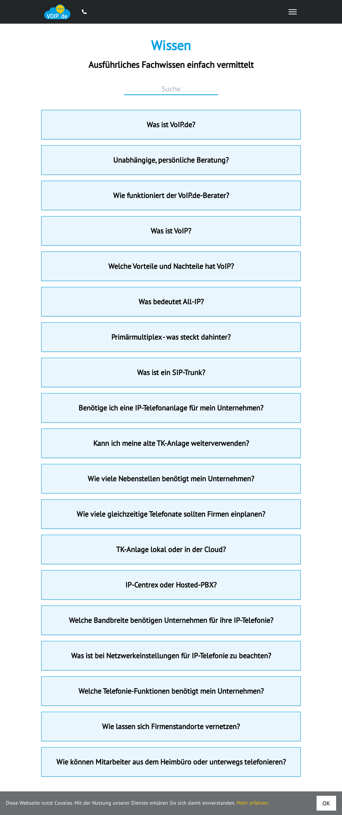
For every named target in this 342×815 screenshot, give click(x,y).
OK (326, 803)
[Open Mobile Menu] (292, 11)
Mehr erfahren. (253, 803)
